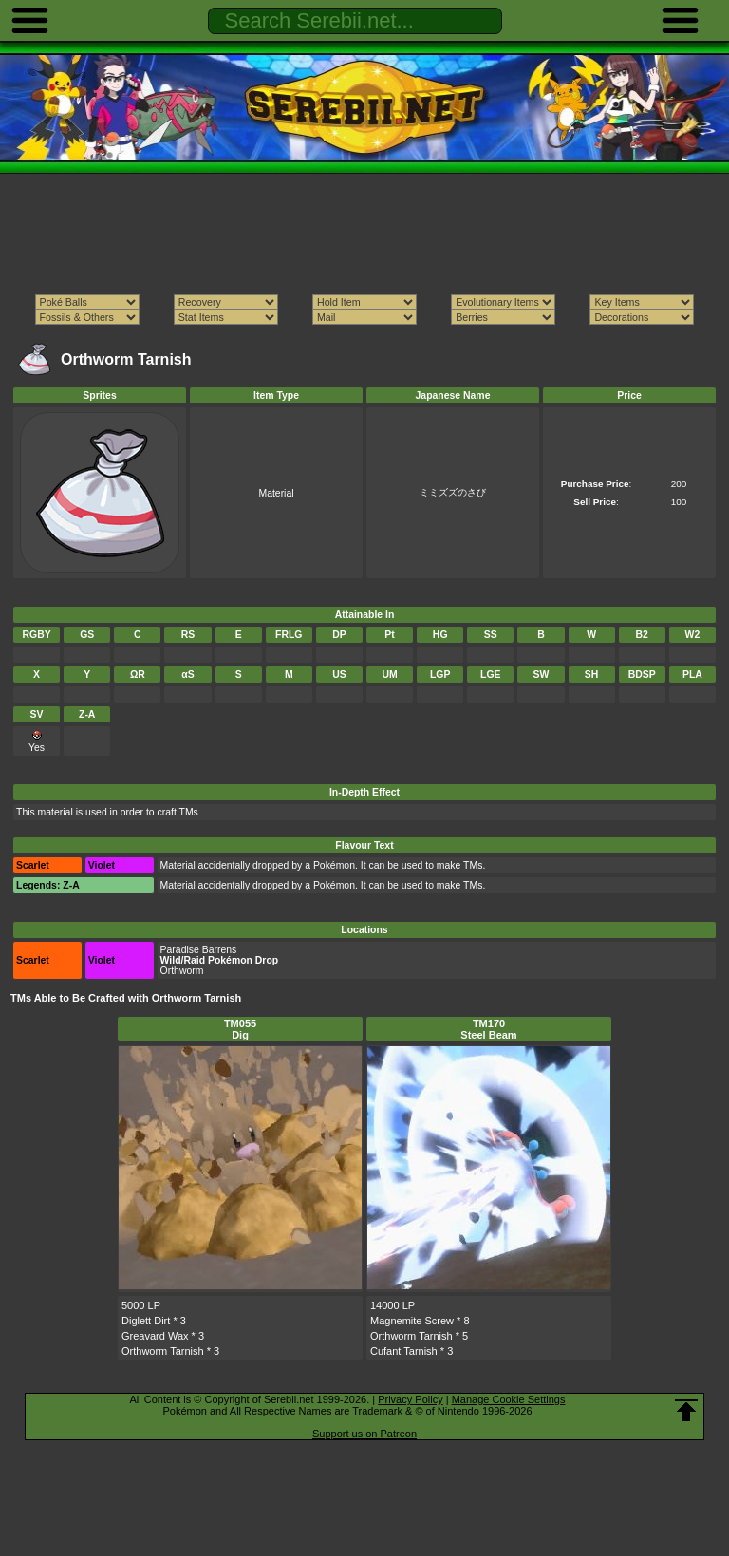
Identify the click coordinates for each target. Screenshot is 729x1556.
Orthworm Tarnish (163, 1351)
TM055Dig (240, 1029)
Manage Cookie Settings (509, 1399)
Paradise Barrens (198, 950)
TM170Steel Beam (488, 1029)
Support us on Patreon (364, 1433)
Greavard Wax (155, 1335)
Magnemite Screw (412, 1320)
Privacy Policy (410, 1399)
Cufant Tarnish (404, 1351)
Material (275, 493)
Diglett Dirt (146, 1320)
